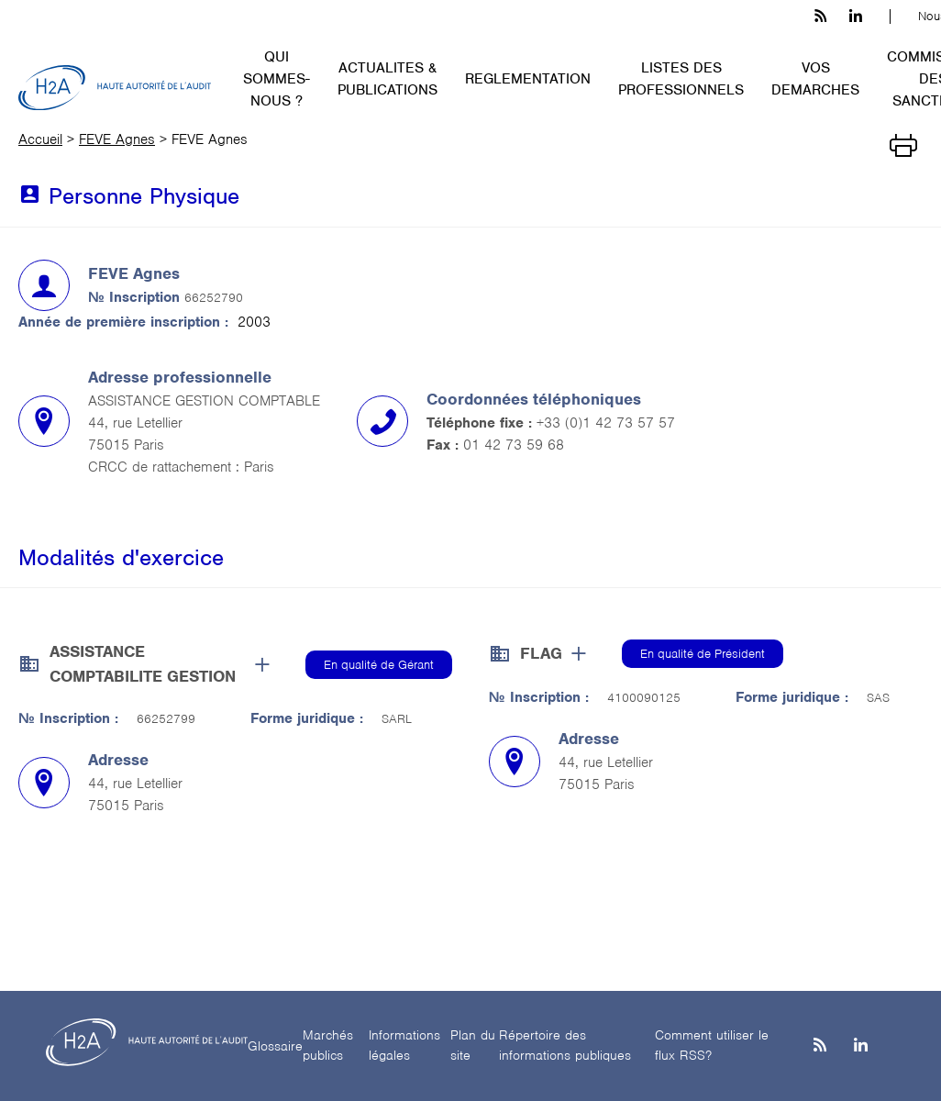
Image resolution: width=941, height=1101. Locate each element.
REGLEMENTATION (528, 79)
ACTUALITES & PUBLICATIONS (387, 79)
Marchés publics (328, 1045)
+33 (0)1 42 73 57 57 (606, 423)
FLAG (541, 653)
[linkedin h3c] (855, 16)
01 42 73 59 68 (513, 445)
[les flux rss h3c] (820, 16)
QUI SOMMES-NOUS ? (276, 79)
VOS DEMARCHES (815, 79)
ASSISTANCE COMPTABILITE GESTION (143, 663)
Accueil (40, 139)
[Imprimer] (903, 144)
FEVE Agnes (117, 139)
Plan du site (472, 1045)
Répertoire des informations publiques (565, 1045)
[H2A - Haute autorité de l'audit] (114, 88)
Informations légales (404, 1045)
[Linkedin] (861, 1046)
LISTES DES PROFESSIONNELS (681, 79)
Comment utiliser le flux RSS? (712, 1045)
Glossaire (275, 1046)
